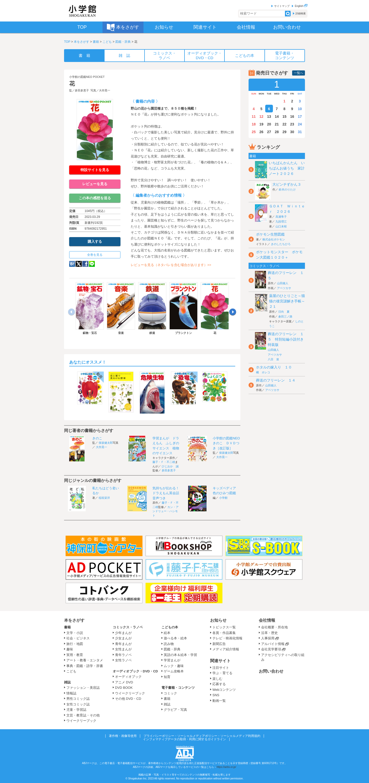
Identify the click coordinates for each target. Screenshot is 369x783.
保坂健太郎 (106, 442)
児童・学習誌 (76, 710)
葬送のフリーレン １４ (275, 380)
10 (300, 109)
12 (261, 116)
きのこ (97, 438)
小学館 (223, 497)
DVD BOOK (124, 688)
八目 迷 (273, 359)
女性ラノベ (123, 660)
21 (277, 124)
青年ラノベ (123, 655)
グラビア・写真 (175, 710)
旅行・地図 (74, 644)
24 (300, 124)
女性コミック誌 (78, 704)
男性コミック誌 (78, 699)
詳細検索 (300, 13)
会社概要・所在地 (274, 627)
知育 (167, 677)
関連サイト (220, 661)
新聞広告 (219, 644)
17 (300, 116)
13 (269, 116)
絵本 (167, 633)
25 (254, 132)
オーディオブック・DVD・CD (135, 671)
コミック (170, 693)
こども (107, 42)
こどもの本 (169, 627)
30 (292, 132)
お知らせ (218, 620)
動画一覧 (219, 701)
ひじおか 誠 (170, 466)
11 (254, 116)
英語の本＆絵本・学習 (180, 655)
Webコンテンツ (224, 690)
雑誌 (67, 682)
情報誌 (71, 693)
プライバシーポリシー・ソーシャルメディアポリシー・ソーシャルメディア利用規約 (202, 736)
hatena (72, 264)
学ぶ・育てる (222, 673)
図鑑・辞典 (123, 42)
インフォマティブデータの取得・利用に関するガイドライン (184, 739)
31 (300, 132)
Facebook (85, 264)
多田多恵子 (82, 90)
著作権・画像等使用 (123, 736)
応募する (219, 684)
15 (284, 116)
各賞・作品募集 (224, 633)
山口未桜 (281, 226)
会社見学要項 (271, 649)
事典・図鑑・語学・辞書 (84, 666)
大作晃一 (104, 90)
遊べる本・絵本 (175, 638)
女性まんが (123, 649)
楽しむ (217, 679)
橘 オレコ (263, 372)
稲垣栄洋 (104, 497)
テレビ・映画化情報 (227, 638)
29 (284, 132)
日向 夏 (284, 311)
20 (269, 124)
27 (269, 132)
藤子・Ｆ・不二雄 (163, 461)
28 (277, 132)
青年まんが (123, 644)
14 (277, 116)
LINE (92, 264)
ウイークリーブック (81, 721)
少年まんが (123, 633)
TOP (67, 42)
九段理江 (281, 221)
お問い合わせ (271, 671)
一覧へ (298, 73)
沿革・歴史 (269, 633)
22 (284, 124)
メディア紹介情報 (225, 649)
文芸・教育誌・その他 (83, 715)
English (301, 6)
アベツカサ (284, 288)
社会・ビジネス (78, 638)
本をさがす (81, 42)
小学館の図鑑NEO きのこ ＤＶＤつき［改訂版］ (228, 443)
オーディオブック (128, 677)
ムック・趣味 (174, 666)
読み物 (169, 644)
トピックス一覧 (224, 627)
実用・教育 (74, 655)
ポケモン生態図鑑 (270, 234)
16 (292, 116)
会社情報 (267, 620)
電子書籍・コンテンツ (178, 688)
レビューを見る (94, 184)
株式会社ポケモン (273, 239)
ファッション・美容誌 (83, 688)
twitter (79, 264)
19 (261, 124)
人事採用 (267, 638)
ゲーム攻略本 (174, 671)
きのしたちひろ (281, 244)
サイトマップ (282, 6)
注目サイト (220, 668)
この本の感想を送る (95, 198)
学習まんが (174, 660)
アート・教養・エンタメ (84, 660)
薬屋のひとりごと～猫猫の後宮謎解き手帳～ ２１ (289, 301)
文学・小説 (74, 633)
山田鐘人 (282, 283)
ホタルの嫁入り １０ (274, 367)
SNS (215, 695)
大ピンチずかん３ (286, 184)
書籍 (96, 42)
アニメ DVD (124, 682)
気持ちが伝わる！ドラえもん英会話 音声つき (167, 493)
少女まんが (123, 638)
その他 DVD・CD (128, 699)
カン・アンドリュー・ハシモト (165, 511)
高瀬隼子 (281, 216)
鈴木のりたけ (287, 189)
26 (261, 132)
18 (254, 124)
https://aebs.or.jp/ (226, 767)
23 (292, 124)
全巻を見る (94, 255)
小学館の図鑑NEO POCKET (87, 76)
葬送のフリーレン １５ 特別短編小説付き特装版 (286, 339)
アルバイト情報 (272, 644)
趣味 (69, 649)
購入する (95, 241)
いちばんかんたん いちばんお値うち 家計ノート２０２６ (287, 168)
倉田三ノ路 (285, 316)
